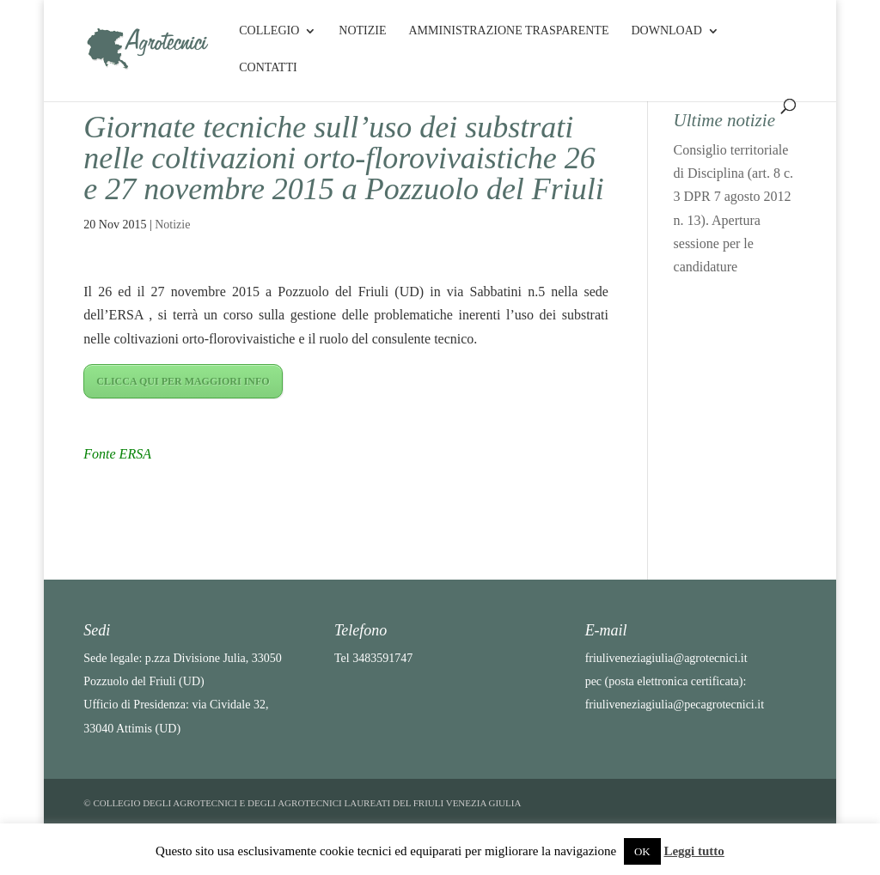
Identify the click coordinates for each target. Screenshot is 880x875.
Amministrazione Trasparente (508, 31)
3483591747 (382, 658)
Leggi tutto (693, 851)
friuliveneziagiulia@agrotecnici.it (666, 658)
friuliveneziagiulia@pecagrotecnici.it (674, 704)
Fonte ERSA (117, 454)
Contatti (267, 68)
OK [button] (642, 851)
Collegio (269, 31)
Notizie (362, 31)
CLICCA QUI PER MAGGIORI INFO (182, 381)
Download (666, 31)
